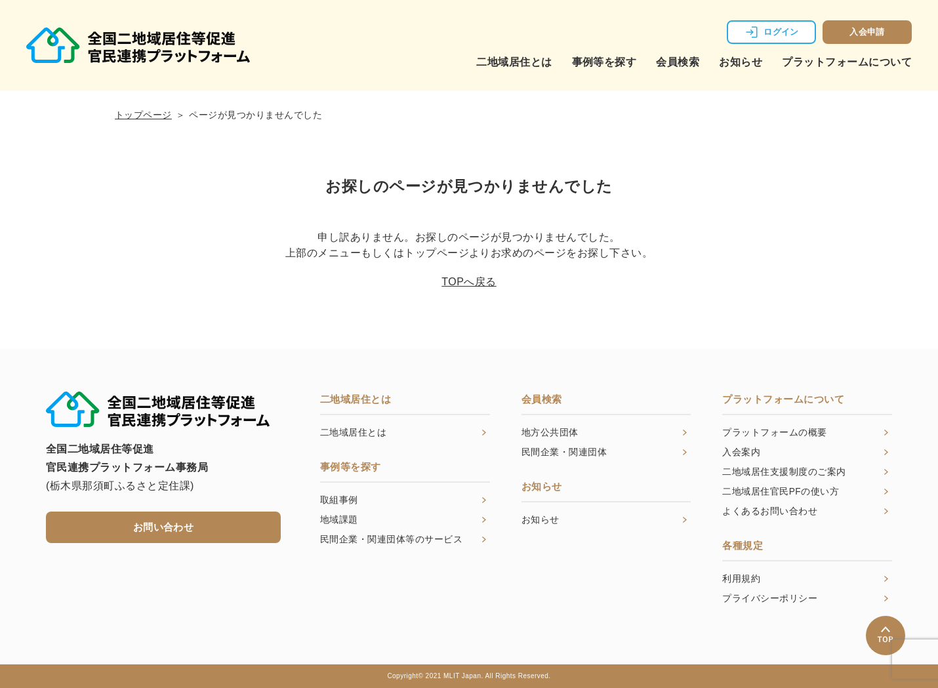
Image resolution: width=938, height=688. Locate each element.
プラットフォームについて (847, 62)
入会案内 (741, 452)
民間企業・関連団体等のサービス (391, 540)
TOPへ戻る (468, 281)
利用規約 (741, 579)
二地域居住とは (514, 62)
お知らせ (740, 62)
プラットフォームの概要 (774, 433)
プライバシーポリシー (769, 599)
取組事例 (339, 500)
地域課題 (339, 520)
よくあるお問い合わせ (769, 511)
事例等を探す (604, 62)
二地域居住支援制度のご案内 (784, 472)
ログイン (781, 32)
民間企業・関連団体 (564, 452)
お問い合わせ (163, 527)
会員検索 (677, 62)
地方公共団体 (550, 433)
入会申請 (867, 32)
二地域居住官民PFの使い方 (780, 492)
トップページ (143, 115)
